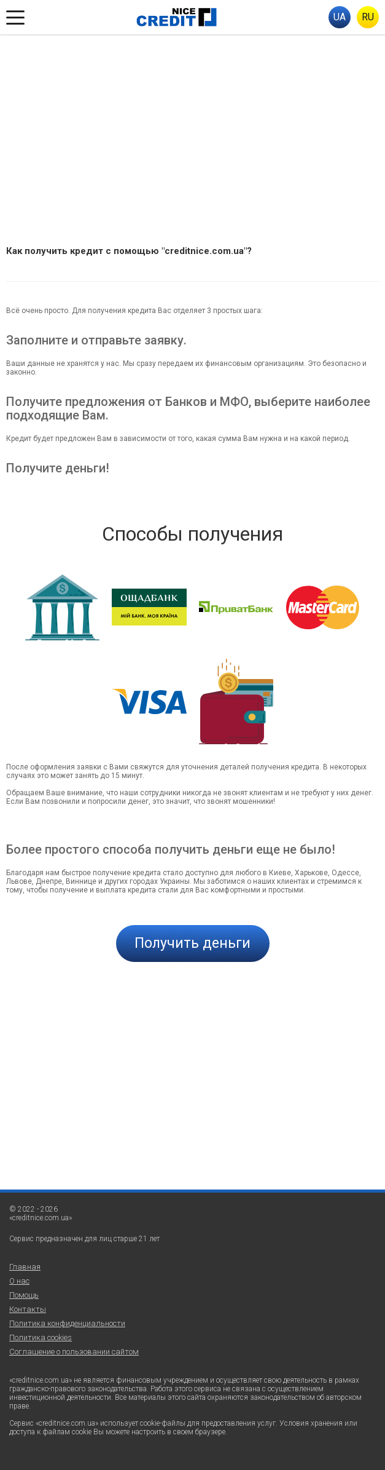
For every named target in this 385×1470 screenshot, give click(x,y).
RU (368, 17)
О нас (19, 1280)
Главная (25, 1266)
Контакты (27, 1309)
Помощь (24, 1295)
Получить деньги (192, 943)
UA (339, 17)
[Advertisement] (192, 127)
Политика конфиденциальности (67, 1323)
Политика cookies (40, 1337)
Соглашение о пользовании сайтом (74, 1351)
